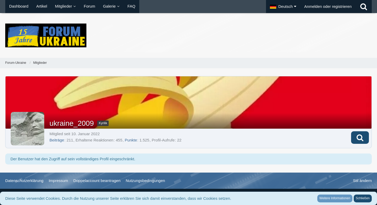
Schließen (363, 198)
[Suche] (364, 6)
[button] (283, 6)
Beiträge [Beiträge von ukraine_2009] (56, 140)
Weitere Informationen (334, 198)
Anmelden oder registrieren (328, 6)
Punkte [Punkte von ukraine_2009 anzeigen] (131, 140)
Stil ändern (362, 180)
